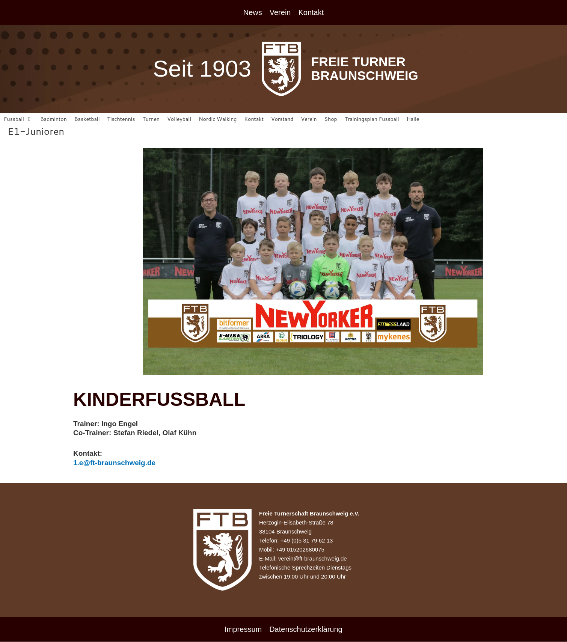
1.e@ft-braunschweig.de (114, 463)
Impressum (243, 629)
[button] (19, 119)
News (252, 12)
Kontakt (311, 12)
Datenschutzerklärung (305, 629)
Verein (280, 12)
